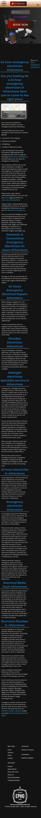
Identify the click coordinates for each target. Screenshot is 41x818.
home (6, 198)
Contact (10, 758)
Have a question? (20, 17)
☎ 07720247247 (18, 4)
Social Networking (13, 777)
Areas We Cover (13, 772)
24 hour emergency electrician (35, 63)
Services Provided (27, 750)
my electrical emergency (15, 210)
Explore (10, 766)
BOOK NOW (20, 24)
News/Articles (12, 769)
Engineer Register (27, 758)
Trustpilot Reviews (14, 780)
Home (10, 750)
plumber (5, 711)
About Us (11, 775)
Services (10, 752)
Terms (10, 755)
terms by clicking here (10, 200)
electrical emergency (19, 157)
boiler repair (14, 711)
